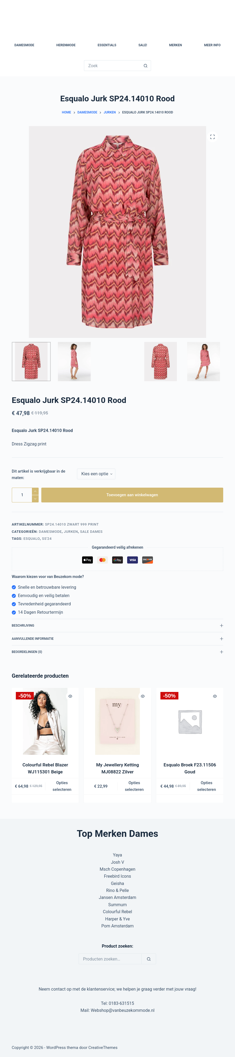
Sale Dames (91, 532)
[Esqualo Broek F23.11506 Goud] (189, 721)
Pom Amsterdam (117, 926)
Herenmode (65, 45)
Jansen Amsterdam (117, 897)
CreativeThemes (103, 1047)
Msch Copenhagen (117, 869)
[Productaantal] (25, 495)
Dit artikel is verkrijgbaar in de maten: (38, 474)
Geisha (117, 883)
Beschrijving (117, 625)
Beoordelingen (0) (117, 652)
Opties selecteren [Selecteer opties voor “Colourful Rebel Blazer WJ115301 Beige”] (62, 786)
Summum (117, 904)
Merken (175, 45)
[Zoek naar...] (112, 65)
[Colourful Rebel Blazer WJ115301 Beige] (45, 721)
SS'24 (47, 539)
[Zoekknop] (145, 65)
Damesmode (24, 45)
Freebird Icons (117, 876)
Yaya (117, 855)
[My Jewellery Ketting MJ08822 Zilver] (117, 721)
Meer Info (212, 45)
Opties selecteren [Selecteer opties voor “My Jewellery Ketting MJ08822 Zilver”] (134, 786)
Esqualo (31, 539)
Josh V (117, 862)
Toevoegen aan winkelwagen (132, 494)
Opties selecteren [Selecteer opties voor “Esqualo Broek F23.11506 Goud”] (206, 786)
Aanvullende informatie (117, 639)
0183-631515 (121, 1003)
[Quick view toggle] (70, 696)
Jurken (71, 532)
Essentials (107, 45)
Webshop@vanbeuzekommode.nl (123, 1010)
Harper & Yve (117, 919)
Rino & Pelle (117, 890)
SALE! (142, 45)
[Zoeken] (148, 959)
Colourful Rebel (117, 911)
